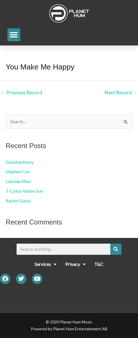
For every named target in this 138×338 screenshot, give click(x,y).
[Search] (115, 249)
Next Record (121, 93)
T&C (98, 264)
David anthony (20, 162)
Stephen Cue (17, 171)
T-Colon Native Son (24, 191)
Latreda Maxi (18, 181)
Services (46, 264)
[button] (13, 34)
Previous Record (21, 93)
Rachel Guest (18, 200)
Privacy (75, 264)
